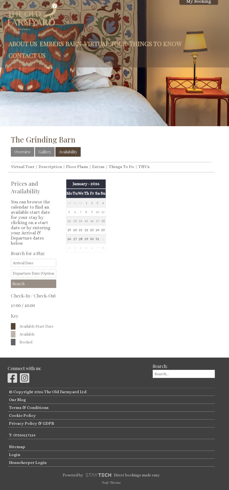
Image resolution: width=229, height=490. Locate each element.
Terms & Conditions (29, 407)
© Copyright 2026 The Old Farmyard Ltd (48, 391)
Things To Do (121, 166)
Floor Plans (77, 166)
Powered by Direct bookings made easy (111, 475)
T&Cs (144, 166)
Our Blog (17, 399)
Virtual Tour (105, 44)
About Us (22, 44)
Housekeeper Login (27, 462)
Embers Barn (60, 44)
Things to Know (155, 44)
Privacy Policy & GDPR (31, 423)
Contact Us (26, 55)
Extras (98, 166)
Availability (68, 151)
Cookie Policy (22, 415)
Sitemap (17, 446)
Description (50, 166)
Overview (22, 151)
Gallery (45, 151)
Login (14, 454)
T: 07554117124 (22, 435)
